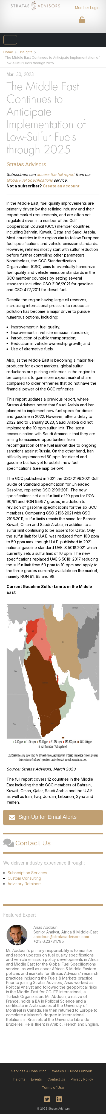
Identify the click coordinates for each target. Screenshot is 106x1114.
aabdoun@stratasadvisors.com (61, 936)
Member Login (87, 7)
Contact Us (27, 843)
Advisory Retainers (25, 883)
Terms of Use (53, 1087)
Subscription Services (27, 872)
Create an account (61, 186)
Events (36, 1079)
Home (8, 52)
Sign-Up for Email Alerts (42, 817)
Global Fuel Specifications (30, 180)
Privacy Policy (82, 1079)
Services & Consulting (29, 1071)
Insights (26, 52)
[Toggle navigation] (10, 39)
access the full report (56, 174)
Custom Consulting (24, 878)
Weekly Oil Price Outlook (72, 1071)
